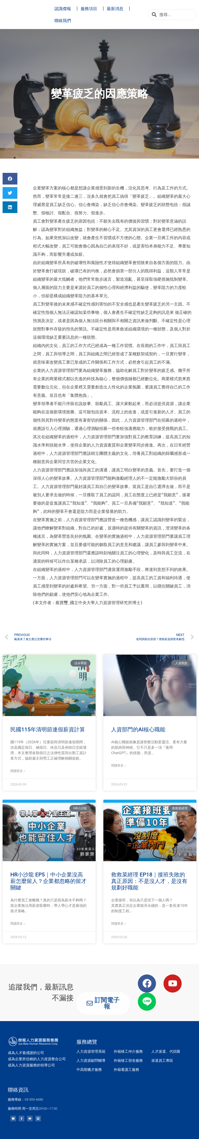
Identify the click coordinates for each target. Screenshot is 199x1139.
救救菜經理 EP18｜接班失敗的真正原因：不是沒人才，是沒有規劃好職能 (149, 881)
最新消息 (116, 8)
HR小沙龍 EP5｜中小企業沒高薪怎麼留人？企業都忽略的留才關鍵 (48, 881)
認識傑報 (64, 8)
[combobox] (172, 14)
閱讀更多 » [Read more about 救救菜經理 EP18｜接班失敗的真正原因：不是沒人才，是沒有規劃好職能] (118, 923)
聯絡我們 (64, 20)
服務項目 (90, 8)
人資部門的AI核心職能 (138, 729)
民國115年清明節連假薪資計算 (47, 729)
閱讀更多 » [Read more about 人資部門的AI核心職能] (118, 765)
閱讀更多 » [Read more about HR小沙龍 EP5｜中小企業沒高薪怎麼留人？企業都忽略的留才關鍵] (17, 923)
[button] (10, 179)
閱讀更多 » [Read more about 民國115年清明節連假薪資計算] (17, 771)
